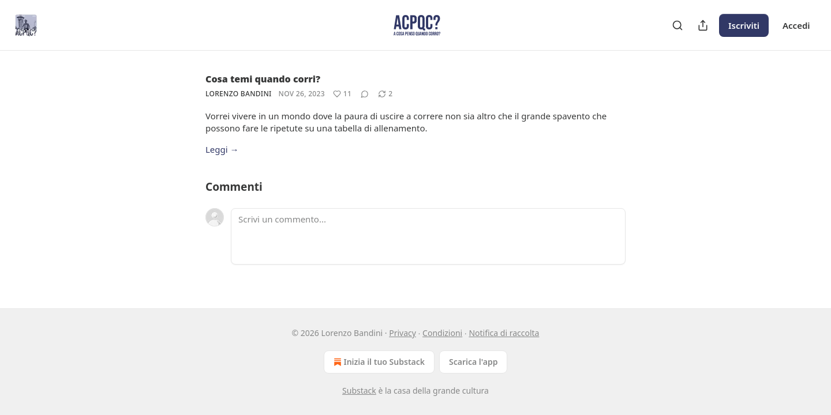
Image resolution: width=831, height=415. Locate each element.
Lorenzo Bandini (238, 94)
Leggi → (222, 149)
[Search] (677, 25)
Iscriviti (743, 25)
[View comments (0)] (364, 94)
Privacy (402, 332)
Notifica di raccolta (504, 332)
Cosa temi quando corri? (262, 79)
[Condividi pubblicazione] (702, 25)
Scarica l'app (473, 361)
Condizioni (442, 332)
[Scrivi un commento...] (428, 236)
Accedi (796, 25)
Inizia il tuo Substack (378, 362)
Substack (359, 390)
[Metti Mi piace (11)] (342, 94)
